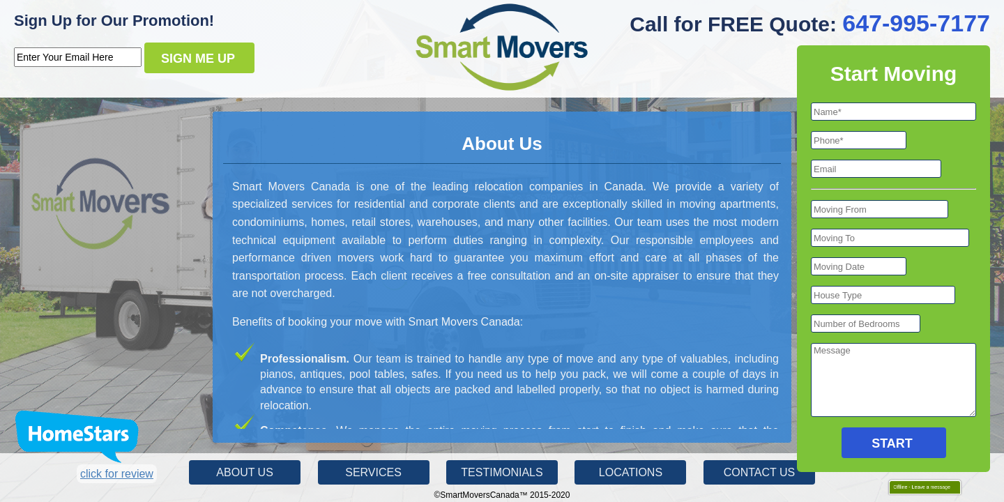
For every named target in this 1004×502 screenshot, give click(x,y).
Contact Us (760, 472)
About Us (244, 472)
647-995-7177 (916, 23)
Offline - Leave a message (918, 486)
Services (373, 472)
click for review (116, 474)
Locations (630, 472)
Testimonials (501, 472)
